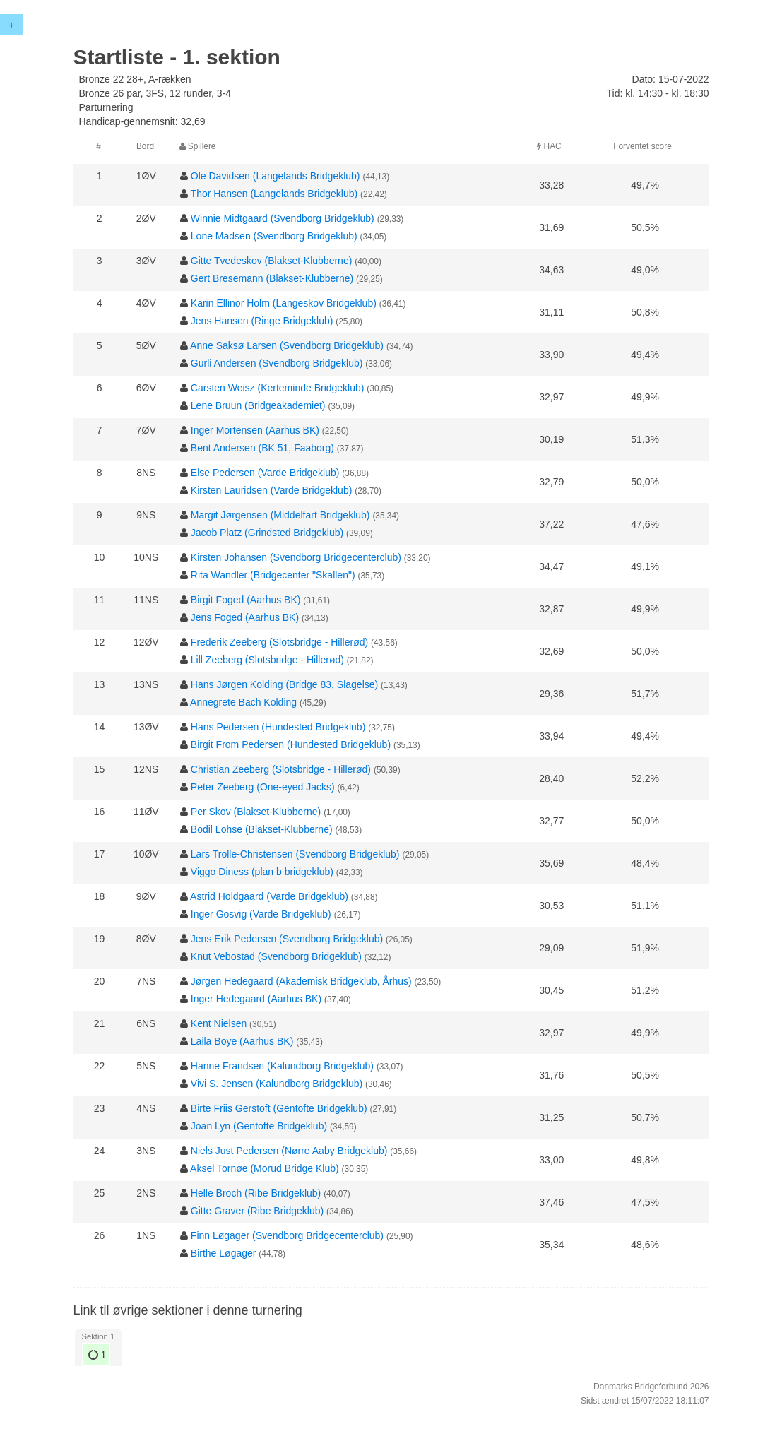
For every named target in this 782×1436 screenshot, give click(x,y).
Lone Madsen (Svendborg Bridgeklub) (274, 236)
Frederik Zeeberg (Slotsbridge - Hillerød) (279, 642)
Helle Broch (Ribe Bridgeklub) (256, 1193)
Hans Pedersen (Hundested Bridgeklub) (278, 726)
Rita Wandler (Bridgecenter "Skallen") (273, 575)
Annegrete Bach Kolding (243, 702)
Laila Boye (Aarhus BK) (242, 1041)
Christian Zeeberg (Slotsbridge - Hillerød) (281, 769)
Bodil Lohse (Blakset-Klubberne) (262, 829)
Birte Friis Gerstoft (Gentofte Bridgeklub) (279, 1108)
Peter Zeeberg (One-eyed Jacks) (263, 787)
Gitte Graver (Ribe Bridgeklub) (257, 1210)
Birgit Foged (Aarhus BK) (246, 599)
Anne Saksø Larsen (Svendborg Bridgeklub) (287, 345)
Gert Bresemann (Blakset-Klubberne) (272, 278)
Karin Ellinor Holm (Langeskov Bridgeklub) (284, 303)
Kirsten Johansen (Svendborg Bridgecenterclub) (296, 557)
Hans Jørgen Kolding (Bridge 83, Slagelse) (284, 684)
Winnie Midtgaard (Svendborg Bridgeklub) (282, 218)
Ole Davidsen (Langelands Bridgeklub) (275, 176)
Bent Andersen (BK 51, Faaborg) (262, 447)
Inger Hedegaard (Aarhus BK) (256, 998)
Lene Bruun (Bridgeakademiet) (258, 405)
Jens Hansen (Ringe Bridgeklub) (262, 320)
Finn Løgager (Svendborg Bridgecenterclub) (287, 1235)
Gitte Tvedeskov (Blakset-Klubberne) (272, 260)
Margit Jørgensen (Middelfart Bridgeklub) (280, 515)
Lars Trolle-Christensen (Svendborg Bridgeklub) (295, 854)
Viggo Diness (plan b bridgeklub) (262, 871)
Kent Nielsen (219, 1023)
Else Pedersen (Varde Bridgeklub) (265, 472)
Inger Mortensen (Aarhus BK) (255, 430)
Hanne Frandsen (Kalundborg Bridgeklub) (282, 1066)
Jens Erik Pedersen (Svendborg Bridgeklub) (287, 938)
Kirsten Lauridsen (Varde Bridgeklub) (272, 490)
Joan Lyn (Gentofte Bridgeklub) (259, 1126)
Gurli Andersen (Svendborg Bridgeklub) (277, 363)
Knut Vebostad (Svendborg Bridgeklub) (276, 956)
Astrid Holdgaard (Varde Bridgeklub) (269, 896)
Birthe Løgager (223, 1253)
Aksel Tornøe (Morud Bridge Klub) (264, 1168)
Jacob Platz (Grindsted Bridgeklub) (267, 532)
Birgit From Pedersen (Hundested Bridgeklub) (291, 744)
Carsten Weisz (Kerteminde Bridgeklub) (278, 387)
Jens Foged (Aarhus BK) (245, 617)
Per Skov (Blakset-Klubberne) (256, 811)
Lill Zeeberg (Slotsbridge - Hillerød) (267, 659)
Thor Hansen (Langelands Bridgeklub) (274, 193)
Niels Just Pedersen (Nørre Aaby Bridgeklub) (289, 1150)
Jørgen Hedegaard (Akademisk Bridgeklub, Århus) (301, 981)
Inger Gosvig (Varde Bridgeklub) (261, 914)
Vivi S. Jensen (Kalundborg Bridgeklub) (276, 1083)
